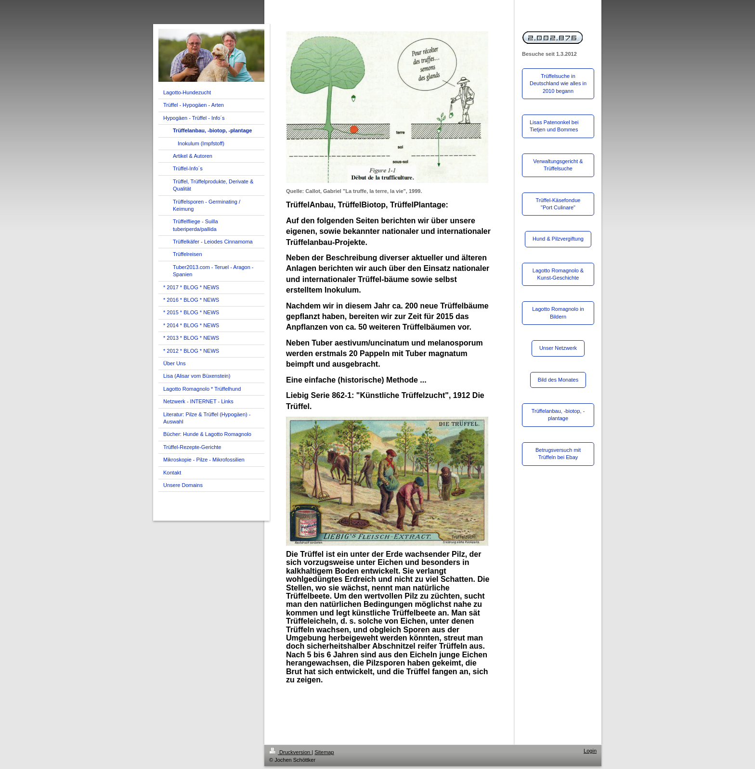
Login (590, 751)
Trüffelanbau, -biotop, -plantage (558, 414)
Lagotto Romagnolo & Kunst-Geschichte (558, 274)
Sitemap (324, 752)
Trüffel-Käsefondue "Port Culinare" (558, 203)
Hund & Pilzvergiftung (558, 239)
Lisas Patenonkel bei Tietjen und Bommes (554, 125)
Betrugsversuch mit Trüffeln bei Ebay (558, 453)
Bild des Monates (558, 380)
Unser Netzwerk (558, 348)
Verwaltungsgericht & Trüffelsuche (558, 164)
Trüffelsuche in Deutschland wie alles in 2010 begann (558, 83)
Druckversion (290, 752)
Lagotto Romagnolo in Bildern (558, 312)
